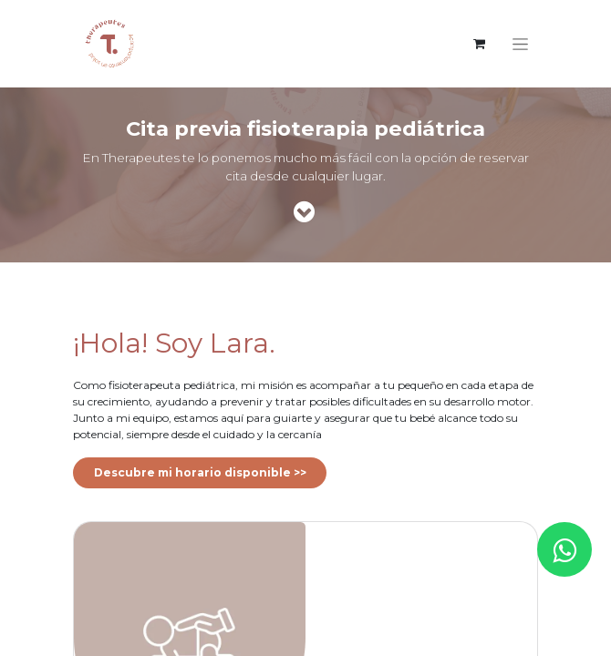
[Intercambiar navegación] (520, 44)
